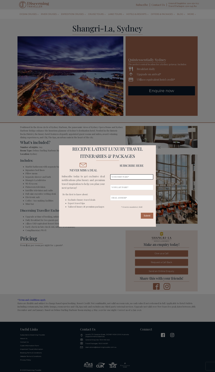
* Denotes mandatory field (131, 207)
